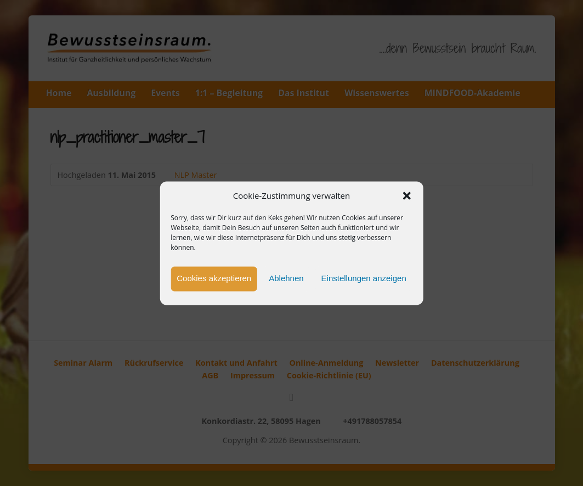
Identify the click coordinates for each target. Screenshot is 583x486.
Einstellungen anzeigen (363, 278)
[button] (406, 196)
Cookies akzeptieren (214, 278)
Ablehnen (286, 278)
